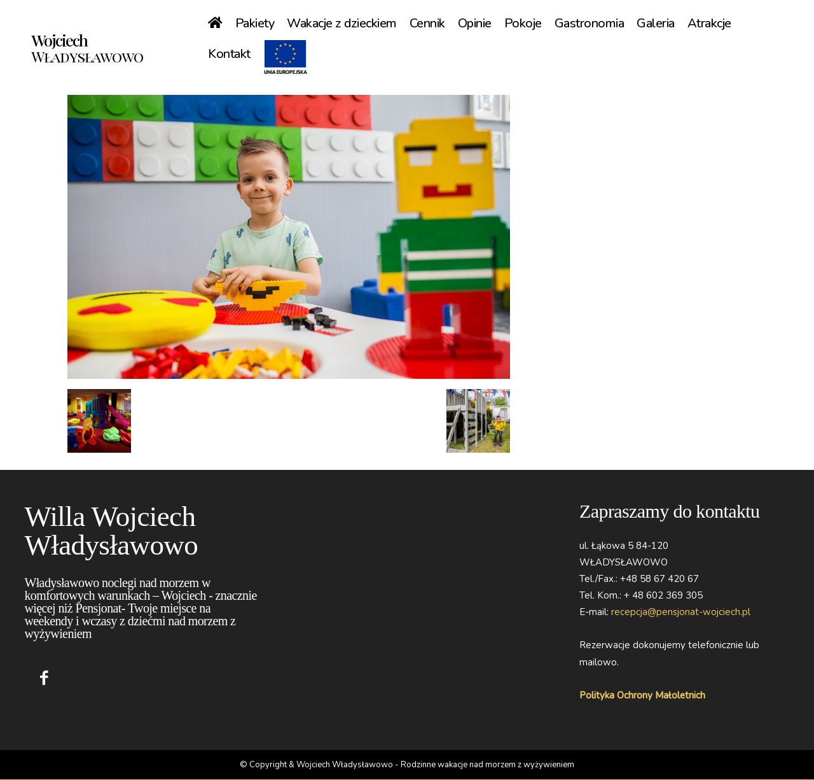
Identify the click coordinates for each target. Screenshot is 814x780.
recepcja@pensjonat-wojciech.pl (680, 612)
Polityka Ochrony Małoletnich (642, 695)
